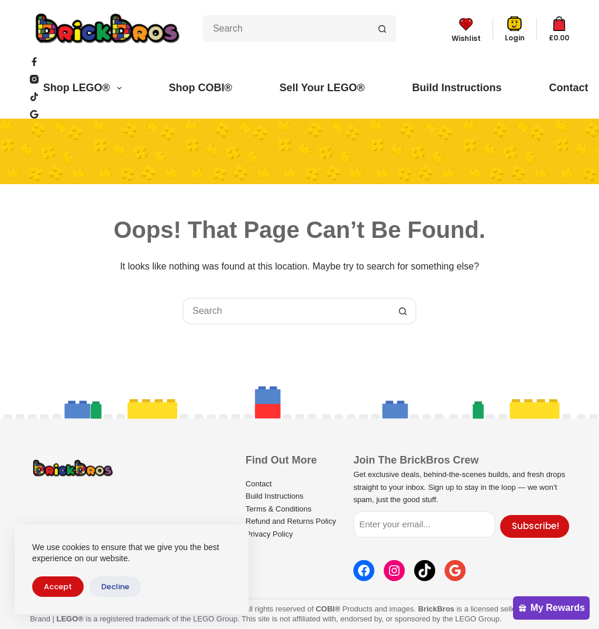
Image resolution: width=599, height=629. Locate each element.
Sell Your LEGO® (322, 88)
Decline (115, 586)
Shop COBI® (200, 88)
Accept (58, 586)
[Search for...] (286, 28)
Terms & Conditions (279, 508)
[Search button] (382, 28)
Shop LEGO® (84, 88)
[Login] (515, 29)
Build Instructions (456, 88)
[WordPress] (34, 114)
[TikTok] (34, 96)
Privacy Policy (269, 534)
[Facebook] (34, 61)
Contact (568, 88)
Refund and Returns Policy (291, 521)
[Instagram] (34, 79)
